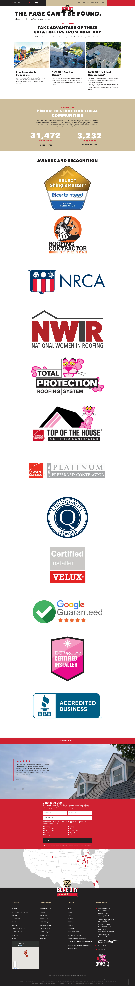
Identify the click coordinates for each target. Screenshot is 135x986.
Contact (71, 925)
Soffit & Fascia (17, 932)
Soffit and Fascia (75, 830)
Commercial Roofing (51, 828)
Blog (97, 8)
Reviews (47, 8)
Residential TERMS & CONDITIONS (79, 945)
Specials (79, 8)
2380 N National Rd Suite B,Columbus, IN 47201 (108, 941)
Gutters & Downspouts (21, 912)
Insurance (94, 3)
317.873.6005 (102, 946)
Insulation (47, 832)
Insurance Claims (74, 932)
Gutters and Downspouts (53, 830)
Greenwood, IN (45, 925)
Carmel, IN (43, 912)
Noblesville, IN (45, 928)
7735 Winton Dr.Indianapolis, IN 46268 (106, 909)
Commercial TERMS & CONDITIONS (80, 942)
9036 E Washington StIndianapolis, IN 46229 (106, 920)
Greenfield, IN (45, 922)
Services (39, 8)
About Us (56, 8)
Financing (88, 8)
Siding (72, 826)
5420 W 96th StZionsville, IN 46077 (105, 936)
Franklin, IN (44, 919)
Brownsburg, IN (45, 909)
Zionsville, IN (44, 935)
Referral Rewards (83, 3)
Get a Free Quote (115, 3)
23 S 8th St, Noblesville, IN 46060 (106, 930)
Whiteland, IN (45, 932)
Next (23, 789)
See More (43, 938)
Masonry (47, 834)
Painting (73, 828)
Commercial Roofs (19, 928)
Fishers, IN (43, 915)
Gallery (70, 912)
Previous (15, 789)
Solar (71, 834)
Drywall (72, 832)
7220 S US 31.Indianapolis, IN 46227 (106, 915)
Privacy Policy (88, 845)
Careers (102, 3)
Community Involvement (77, 938)
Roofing (47, 826)
